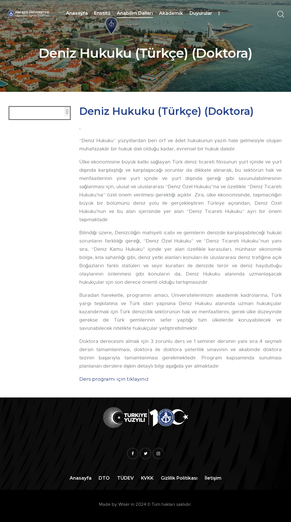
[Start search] (280, 14)
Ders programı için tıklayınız (114, 379)
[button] (67, 111)
